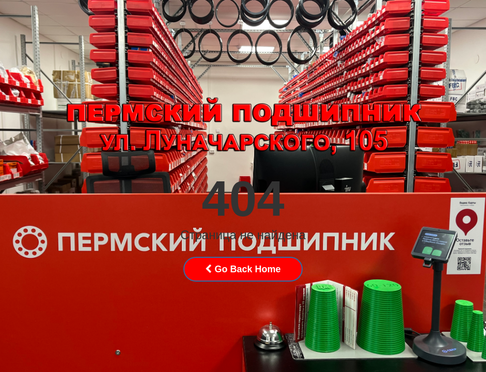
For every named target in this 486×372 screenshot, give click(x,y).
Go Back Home (242, 269)
